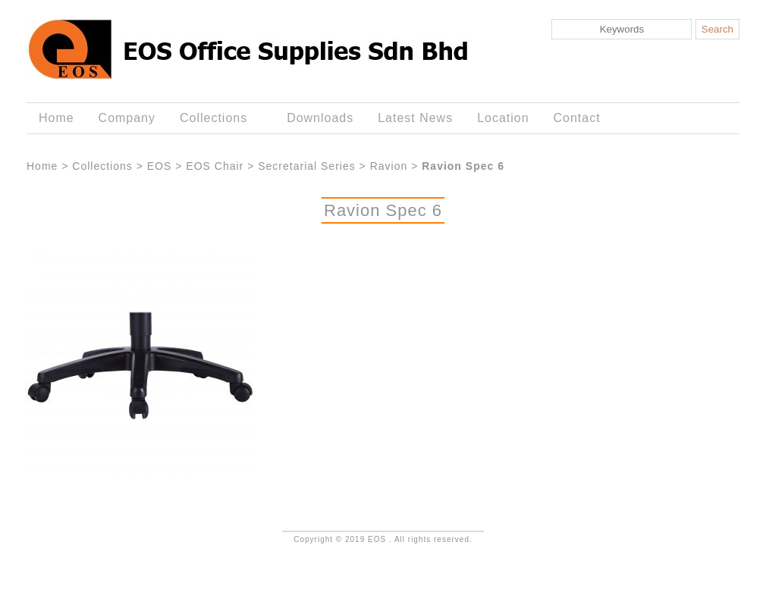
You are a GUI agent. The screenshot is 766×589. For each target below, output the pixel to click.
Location (503, 117)
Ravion (389, 166)
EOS (159, 166)
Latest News (415, 117)
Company (127, 117)
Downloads (320, 117)
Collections (216, 118)
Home (56, 117)
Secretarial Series (307, 166)
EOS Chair (214, 166)
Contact (577, 117)
